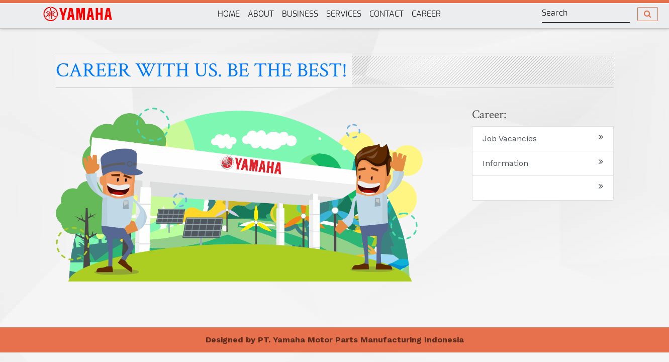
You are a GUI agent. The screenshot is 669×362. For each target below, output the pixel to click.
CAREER (426, 14)
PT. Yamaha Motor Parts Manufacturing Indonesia (361, 339)
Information (543, 162)
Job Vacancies (543, 138)
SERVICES (345, 13)
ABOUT (261, 14)
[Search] (586, 14)
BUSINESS (302, 13)
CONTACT (386, 14)
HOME (229, 14)
